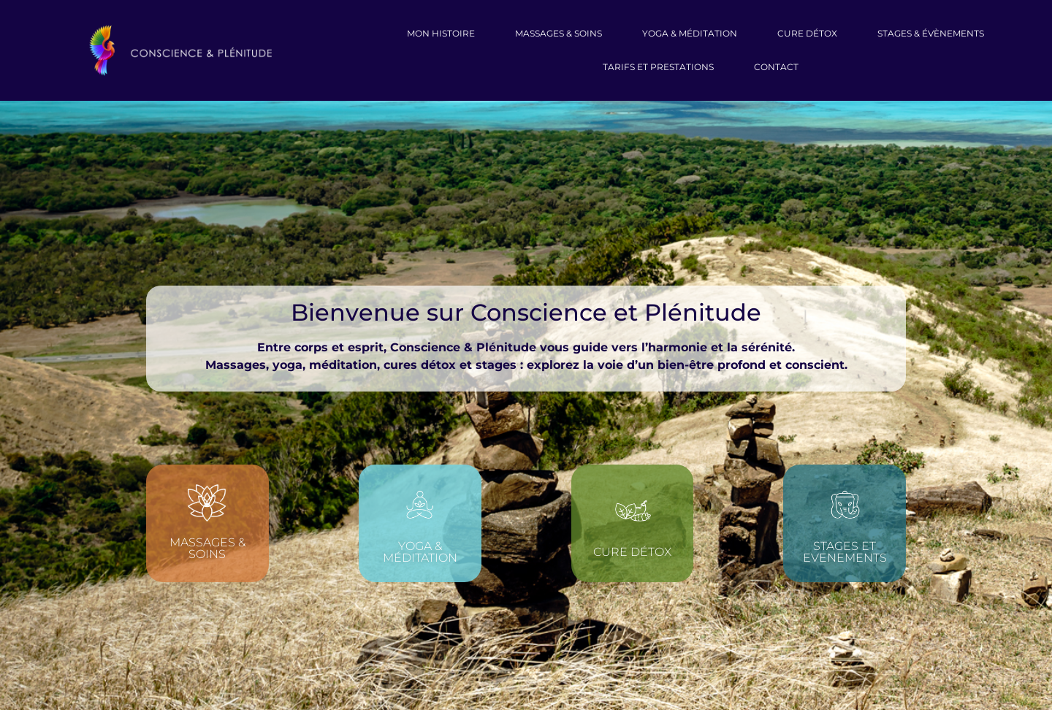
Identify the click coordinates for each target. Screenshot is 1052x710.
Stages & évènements (930, 33)
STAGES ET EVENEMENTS (845, 552)
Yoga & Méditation (689, 33)
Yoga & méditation (420, 552)
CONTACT (776, 66)
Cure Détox (807, 33)
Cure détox (632, 552)
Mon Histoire (441, 33)
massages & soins (558, 33)
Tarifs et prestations (658, 66)
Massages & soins (207, 548)
